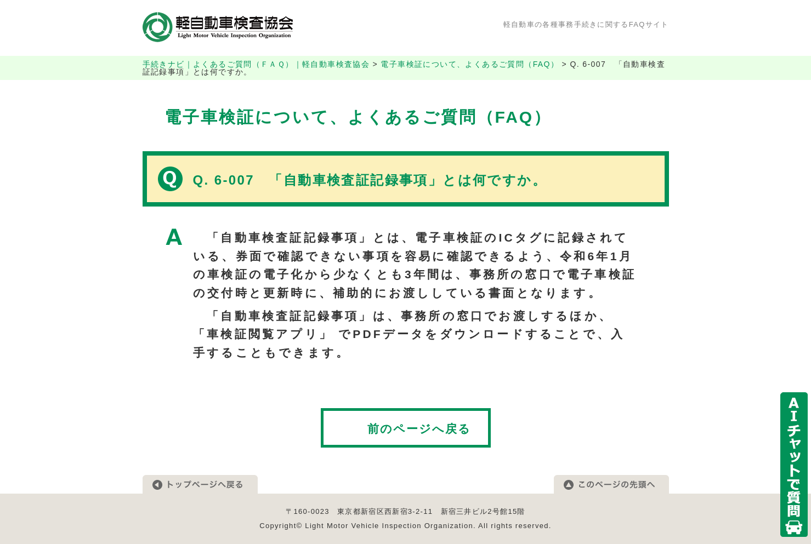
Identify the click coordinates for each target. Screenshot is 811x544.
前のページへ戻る (419, 428)
